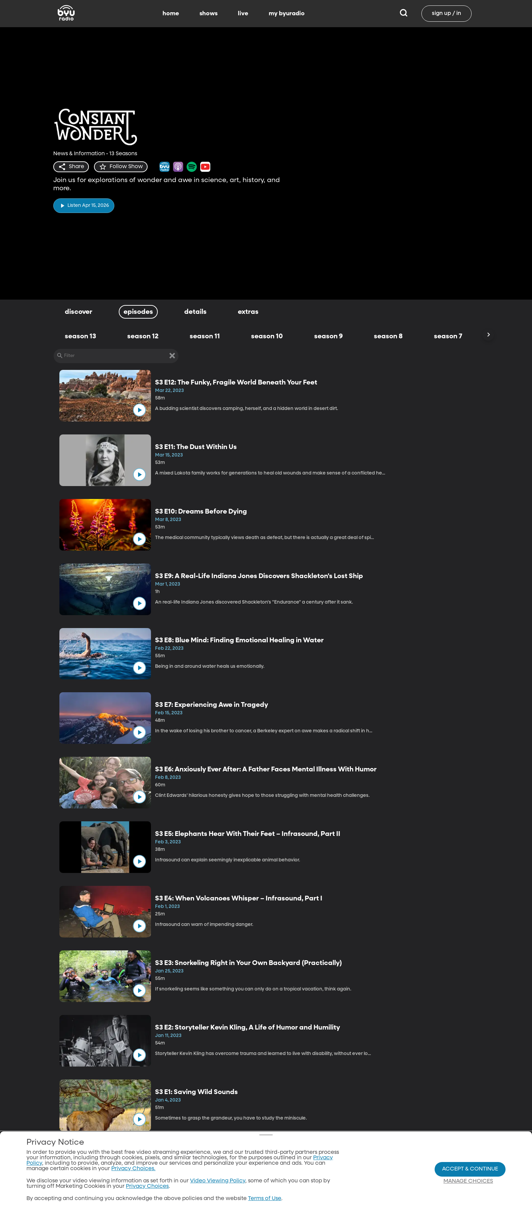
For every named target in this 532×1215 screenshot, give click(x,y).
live (243, 14)
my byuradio (287, 14)
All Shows (240, 1202)
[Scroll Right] (488, 335)
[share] (71, 166)
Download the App (346, 1202)
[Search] (403, 13)
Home (292, 1202)
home (171, 14)
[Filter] (116, 356)
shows (208, 14)
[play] (83, 205)
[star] (121, 166)
